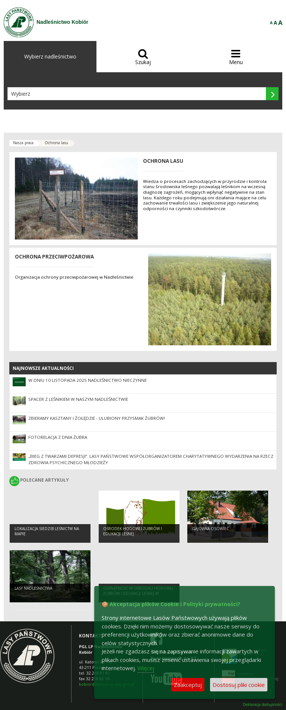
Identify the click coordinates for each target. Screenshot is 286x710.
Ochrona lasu (56, 142)
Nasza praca (23, 142)
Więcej (145, 668)
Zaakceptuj (188, 684)
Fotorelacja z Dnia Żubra (57, 437)
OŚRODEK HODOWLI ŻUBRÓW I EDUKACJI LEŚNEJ (132, 531)
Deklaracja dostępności (262, 705)
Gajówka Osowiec (210, 528)
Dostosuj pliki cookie (239, 684)
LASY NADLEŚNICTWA (33, 588)
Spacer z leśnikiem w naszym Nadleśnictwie (78, 399)
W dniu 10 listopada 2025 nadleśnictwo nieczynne (87, 380)
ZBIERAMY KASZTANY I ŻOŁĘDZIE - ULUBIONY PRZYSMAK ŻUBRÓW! (96, 418)
